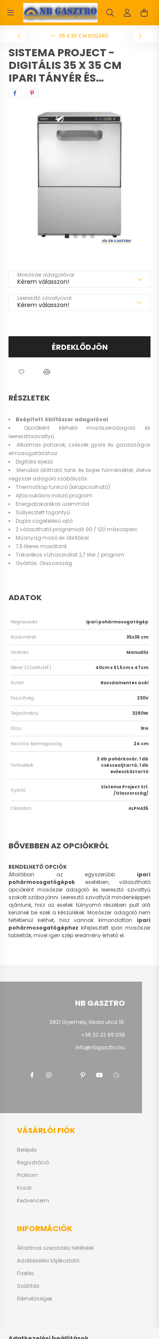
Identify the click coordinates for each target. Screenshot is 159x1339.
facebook (31, 1075)
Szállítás (28, 1286)
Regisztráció (33, 1163)
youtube (99, 1075)
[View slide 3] (84, 236)
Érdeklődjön (80, 347)
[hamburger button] (10, 12)
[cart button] (144, 12)
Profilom (27, 1175)
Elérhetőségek (34, 1299)
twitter (65, 1075)
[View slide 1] (67, 236)
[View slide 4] (92, 236)
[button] (21, 372)
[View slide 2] (75, 236)
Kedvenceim (33, 1201)
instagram (48, 1075)
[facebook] (14, 93)
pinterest (82, 1075)
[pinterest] (32, 93)
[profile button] (127, 12)
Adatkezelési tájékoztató (48, 1261)
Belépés (27, 1150)
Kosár (24, 1188)
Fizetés (25, 1273)
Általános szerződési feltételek (55, 1248)
